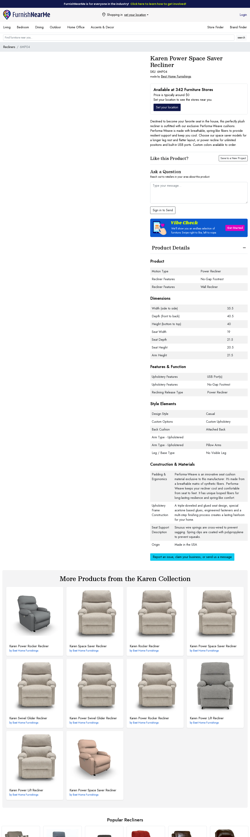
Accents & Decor (102, 27)
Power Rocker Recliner (29, 646)
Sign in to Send (163, 210)
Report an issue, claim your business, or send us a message (192, 557)
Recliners (9, 47)
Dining (39, 27)
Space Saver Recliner (88, 646)
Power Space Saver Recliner (213, 646)
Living (7, 27)
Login (243, 14)
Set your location (167, 107)
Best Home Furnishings (176, 76)
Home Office (76, 27)
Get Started (235, 228)
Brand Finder (238, 27)
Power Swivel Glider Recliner (93, 718)
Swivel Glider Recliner (28, 718)
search (241, 37)
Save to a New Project (233, 158)
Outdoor (55, 27)
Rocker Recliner (144, 646)
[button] (199, 228)
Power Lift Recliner (207, 718)
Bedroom (23, 27)
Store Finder (215, 27)
